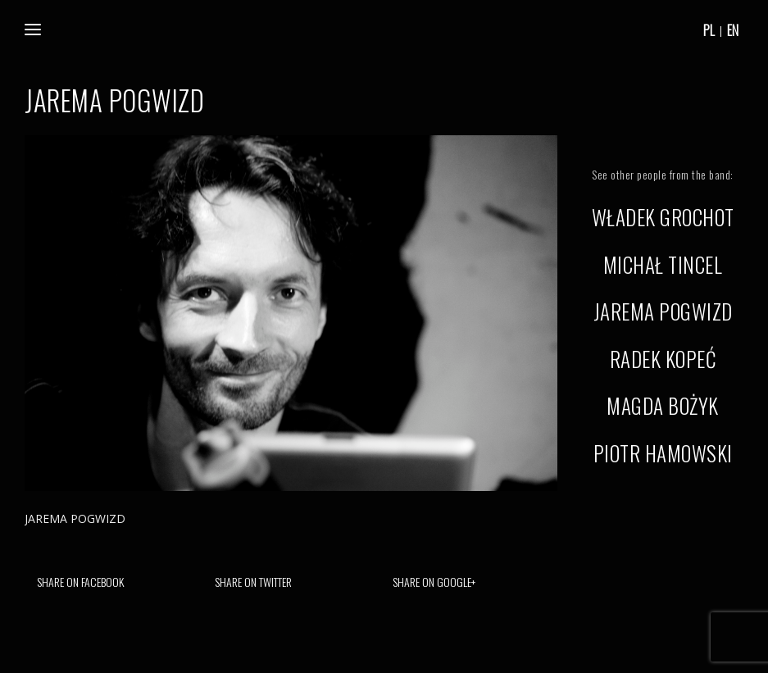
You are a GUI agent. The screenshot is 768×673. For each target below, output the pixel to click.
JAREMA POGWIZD (663, 311)
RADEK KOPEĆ (663, 358)
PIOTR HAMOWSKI (663, 453)
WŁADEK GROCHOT (663, 217)
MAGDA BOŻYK (663, 405)
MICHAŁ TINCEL (663, 264)
